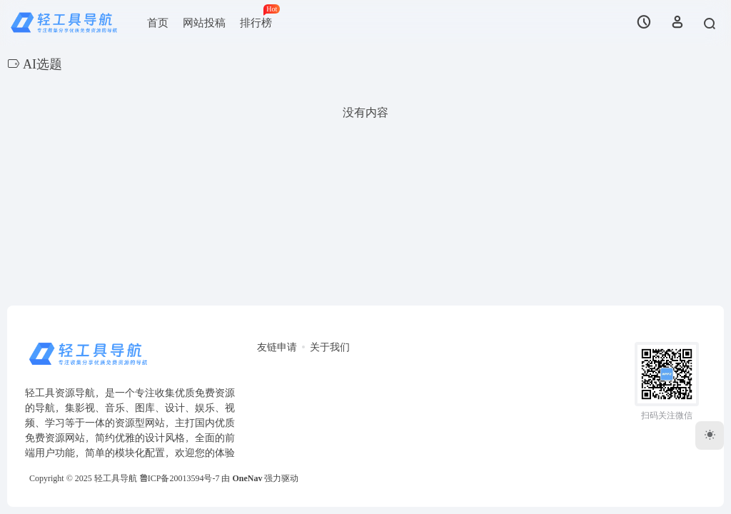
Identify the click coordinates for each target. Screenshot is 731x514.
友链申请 (277, 347)
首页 (157, 23)
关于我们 (330, 347)
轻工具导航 (115, 478)
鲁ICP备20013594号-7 (179, 478)
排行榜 (259, 16)
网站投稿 (204, 23)
